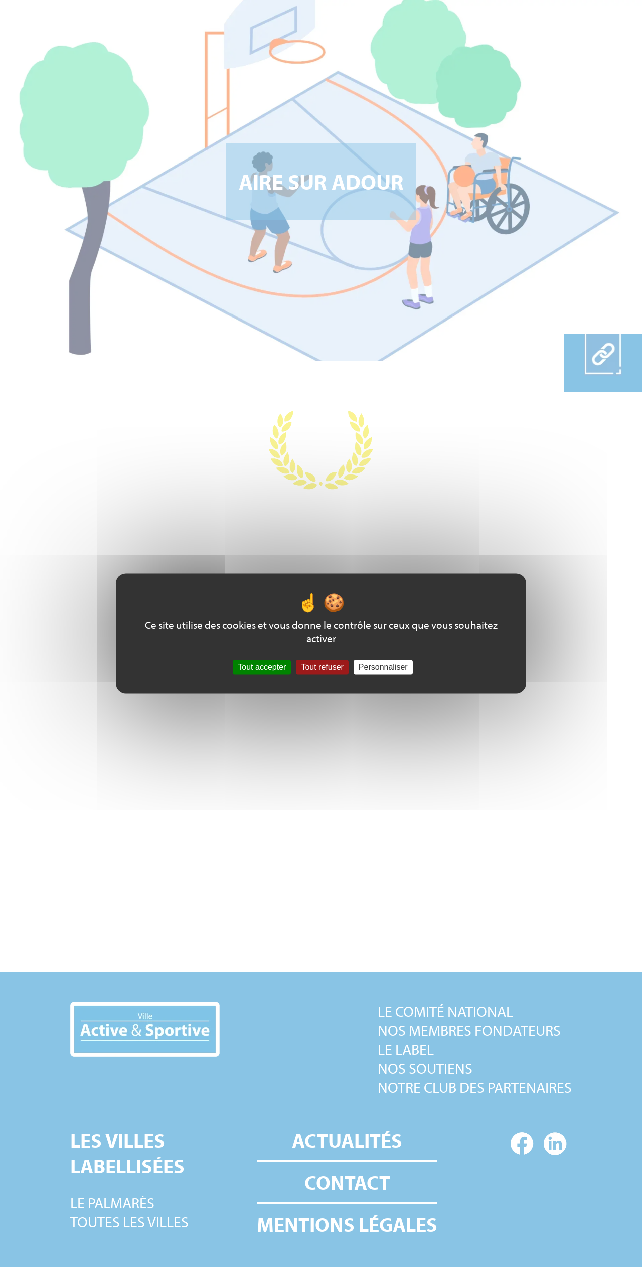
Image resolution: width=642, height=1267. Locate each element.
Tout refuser (322, 667)
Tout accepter (262, 667)
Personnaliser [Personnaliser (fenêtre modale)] (383, 667)
